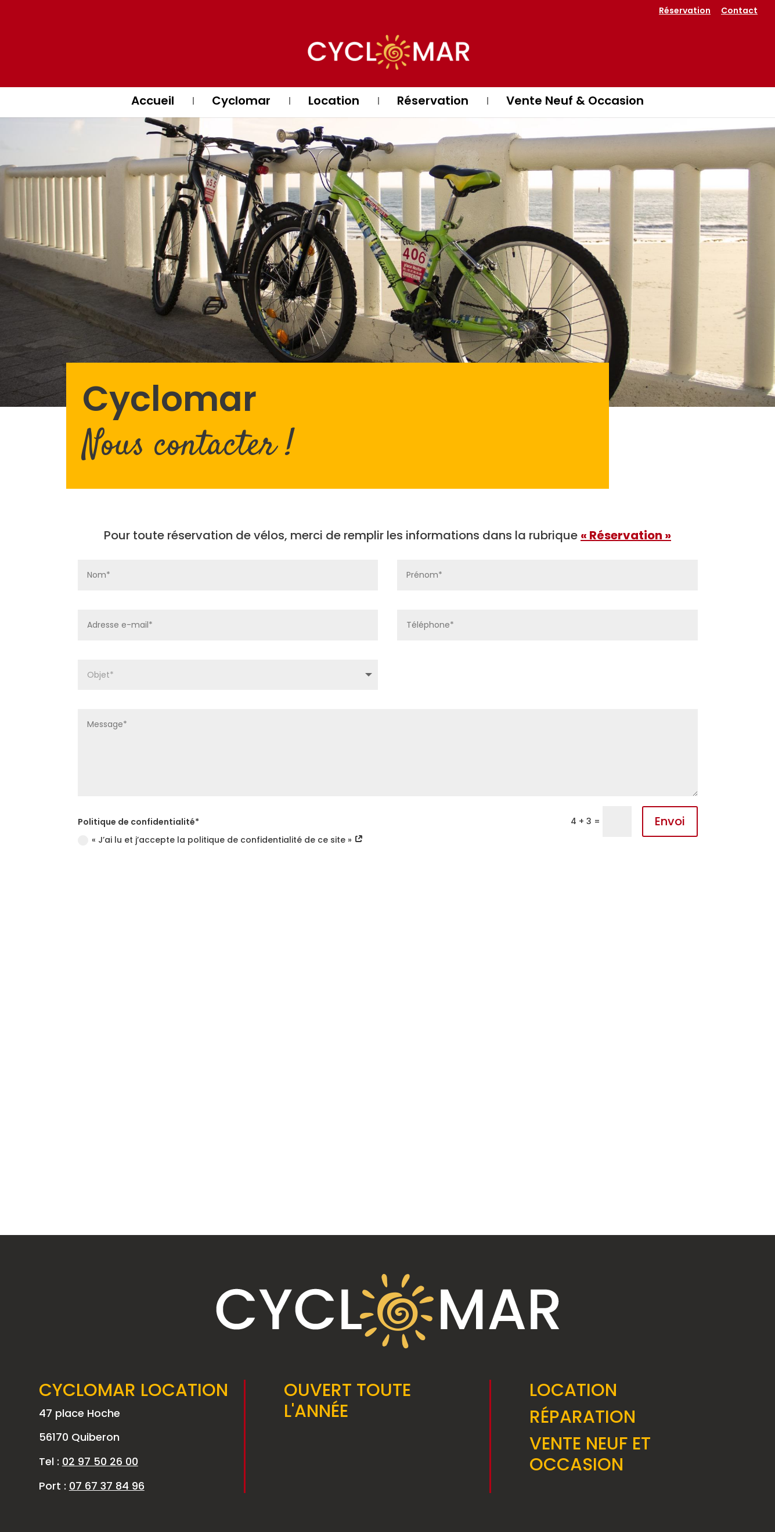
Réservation (685, 11)
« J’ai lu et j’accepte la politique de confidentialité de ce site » (220, 840)
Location (333, 102)
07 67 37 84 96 (107, 1486)
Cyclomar (241, 102)
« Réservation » (626, 535)
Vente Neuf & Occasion (575, 102)
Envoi (670, 821)
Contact (739, 11)
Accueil (152, 102)
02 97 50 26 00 (100, 1461)
